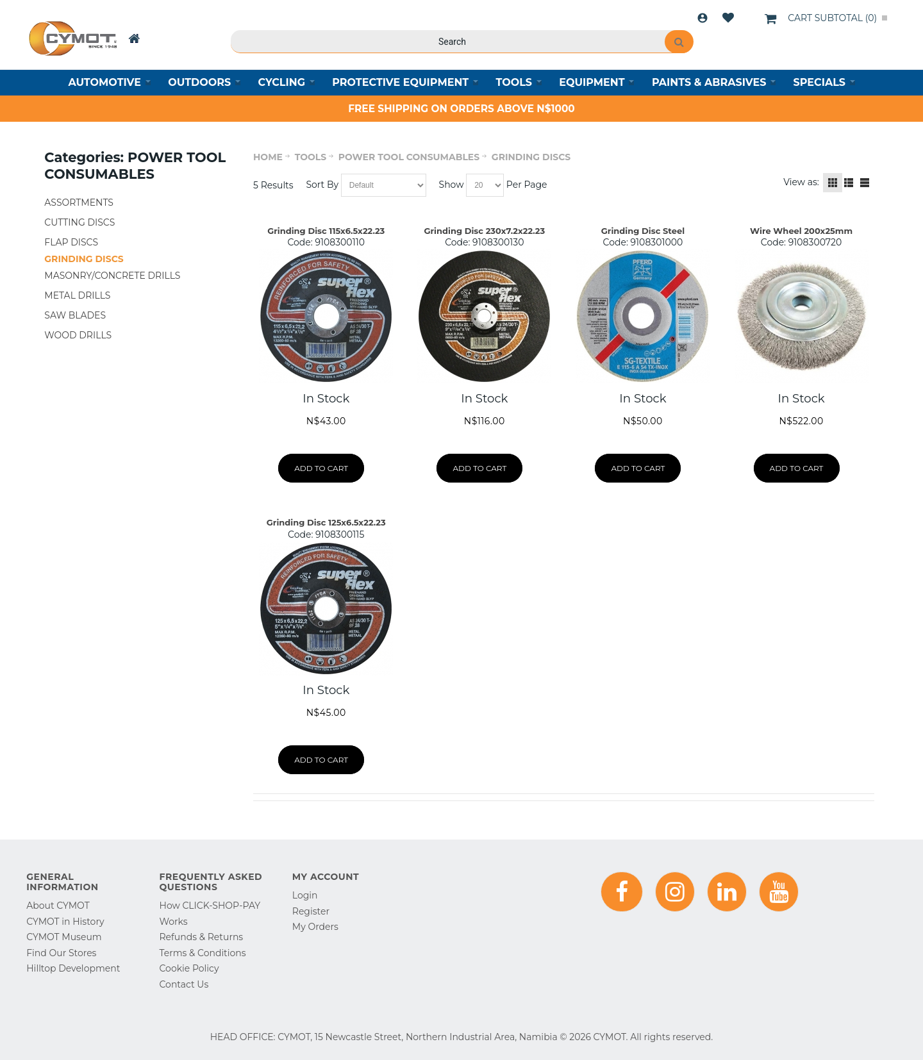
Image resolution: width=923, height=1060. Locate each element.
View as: (801, 182)
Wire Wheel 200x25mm (801, 231)
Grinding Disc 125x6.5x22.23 (326, 522)
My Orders (315, 926)
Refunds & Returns (202, 937)
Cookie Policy (189, 968)
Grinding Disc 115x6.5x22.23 (326, 231)
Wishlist (728, 17)
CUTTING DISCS (79, 222)
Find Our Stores (61, 953)
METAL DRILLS (77, 295)
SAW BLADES (75, 315)
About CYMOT (57, 905)
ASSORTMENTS (78, 202)
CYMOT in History (65, 921)
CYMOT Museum (63, 937)
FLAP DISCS (71, 242)
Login (702, 17)
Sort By (322, 184)
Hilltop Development (73, 968)
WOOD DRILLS (78, 335)
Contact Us (184, 984)
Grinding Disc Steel (643, 231)
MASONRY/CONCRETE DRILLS (112, 275)
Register (310, 911)
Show (451, 184)
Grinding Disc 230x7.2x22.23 (484, 231)
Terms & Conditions (203, 953)
